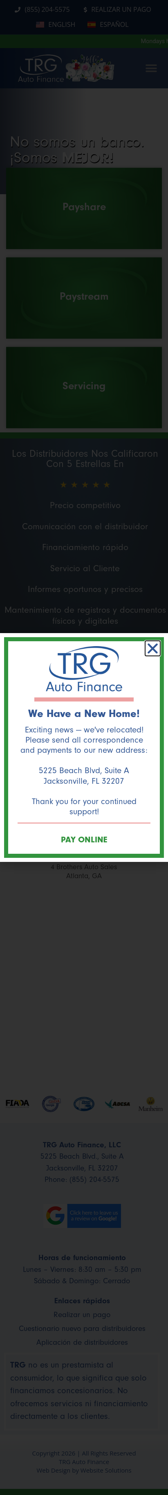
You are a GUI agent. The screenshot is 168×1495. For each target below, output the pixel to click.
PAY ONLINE (84, 839)
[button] (153, 648)
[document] (84, 747)
